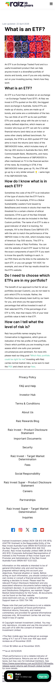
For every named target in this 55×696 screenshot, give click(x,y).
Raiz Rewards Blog (27, 421)
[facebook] (13, 530)
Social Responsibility (27, 473)
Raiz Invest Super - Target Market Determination (28, 510)
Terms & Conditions (27, 403)
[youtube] (42, 530)
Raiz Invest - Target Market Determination (28, 457)
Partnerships (27, 499)
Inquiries (27, 517)
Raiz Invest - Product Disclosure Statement (27, 431)
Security (27, 447)
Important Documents (27, 438)
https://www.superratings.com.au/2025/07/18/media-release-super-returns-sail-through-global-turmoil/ (28, 664)
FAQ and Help (27, 386)
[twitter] (27, 530)
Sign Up (43, 676)
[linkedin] (35, 530)
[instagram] (20, 530)
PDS (10, 366)
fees (33, 366)
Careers (27, 491)
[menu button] (51, 3)
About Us (27, 412)
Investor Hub (27, 394)
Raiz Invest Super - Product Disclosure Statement (27, 484)
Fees (27, 464)
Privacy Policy (27, 377)
